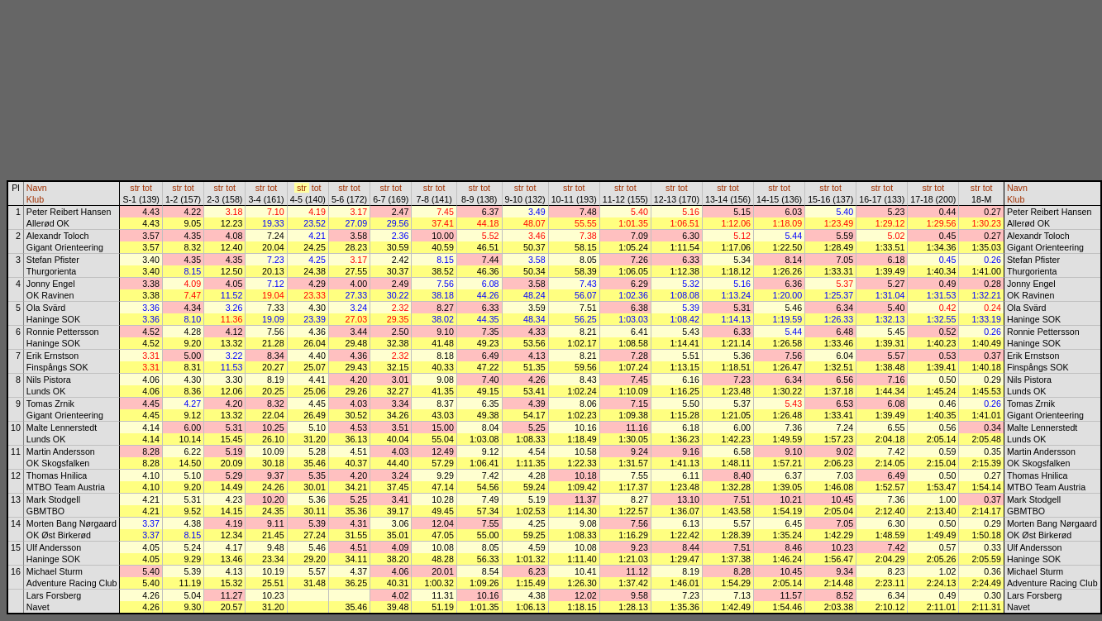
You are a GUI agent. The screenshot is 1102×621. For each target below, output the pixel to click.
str (135, 188)
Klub (35, 199)
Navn (36, 188)
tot (147, 188)
